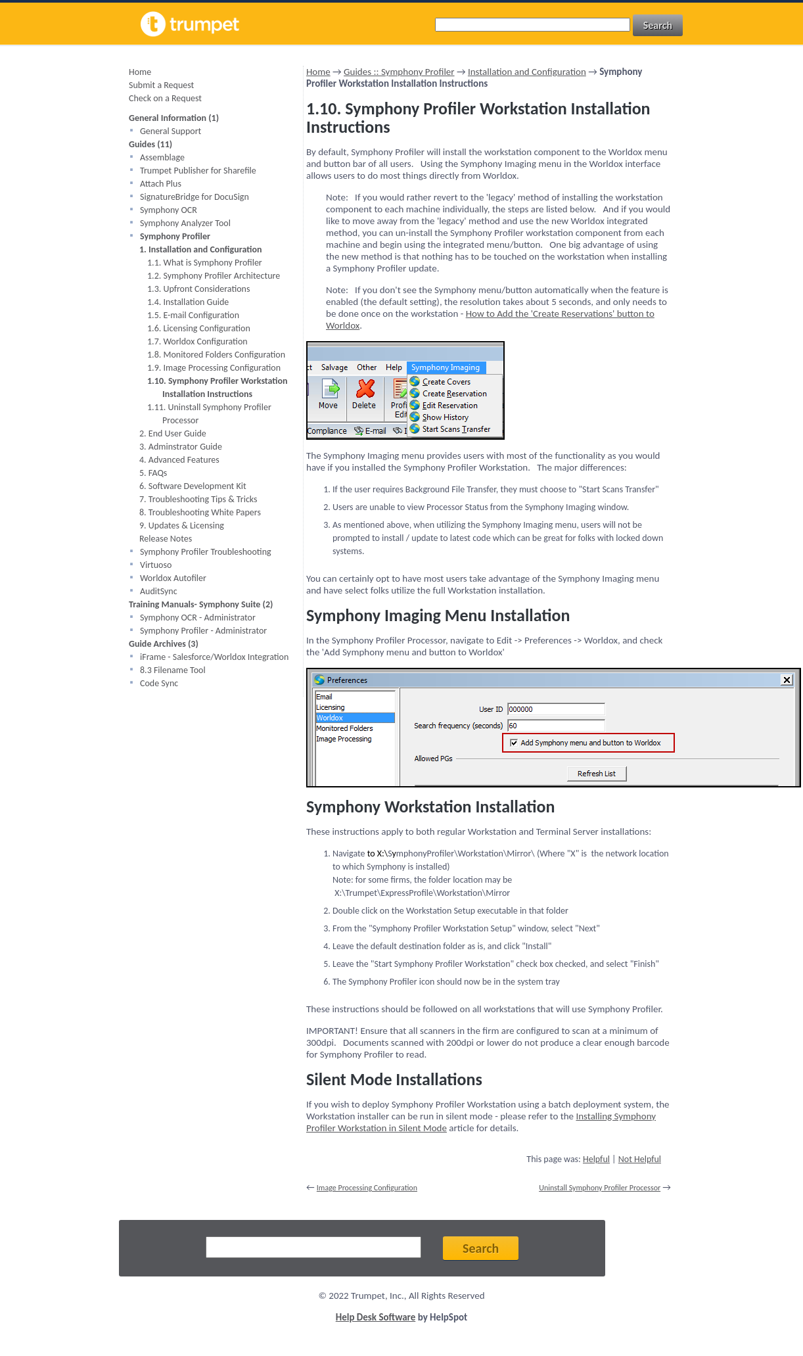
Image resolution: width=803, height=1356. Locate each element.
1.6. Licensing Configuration (198, 328)
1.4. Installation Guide (188, 302)
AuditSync (158, 591)
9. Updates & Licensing (181, 525)
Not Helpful (639, 1159)
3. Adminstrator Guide (180, 446)
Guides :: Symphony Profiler (399, 72)
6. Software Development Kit (192, 486)
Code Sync (159, 683)
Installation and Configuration (527, 72)
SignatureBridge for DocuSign (194, 196)
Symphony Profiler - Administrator (203, 630)
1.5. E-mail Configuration (193, 315)
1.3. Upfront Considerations (198, 288)
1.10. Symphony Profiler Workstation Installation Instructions (217, 387)
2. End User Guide (172, 433)
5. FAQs (153, 473)
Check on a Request (165, 98)
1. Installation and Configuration (200, 249)
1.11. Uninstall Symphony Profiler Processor (209, 414)
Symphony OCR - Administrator (198, 617)
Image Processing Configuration (367, 1187)
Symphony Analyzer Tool (185, 223)
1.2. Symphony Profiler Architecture (213, 275)
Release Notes (165, 538)
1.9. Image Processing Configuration (214, 367)
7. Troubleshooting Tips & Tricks (198, 499)
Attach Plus (160, 183)
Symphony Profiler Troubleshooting (205, 551)
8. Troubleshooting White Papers (200, 512)
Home (140, 72)
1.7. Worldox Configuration (197, 341)
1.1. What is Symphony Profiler (204, 262)
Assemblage (162, 157)
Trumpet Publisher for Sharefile (198, 170)
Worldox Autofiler (173, 578)
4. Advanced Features (179, 459)
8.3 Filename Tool (173, 670)
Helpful (596, 1159)
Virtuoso (156, 565)
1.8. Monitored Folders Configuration (216, 354)
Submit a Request (161, 85)
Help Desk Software (376, 1317)
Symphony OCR (168, 210)
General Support (170, 131)
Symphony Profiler (175, 236)
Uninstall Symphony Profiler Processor (599, 1187)
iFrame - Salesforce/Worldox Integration (214, 657)
